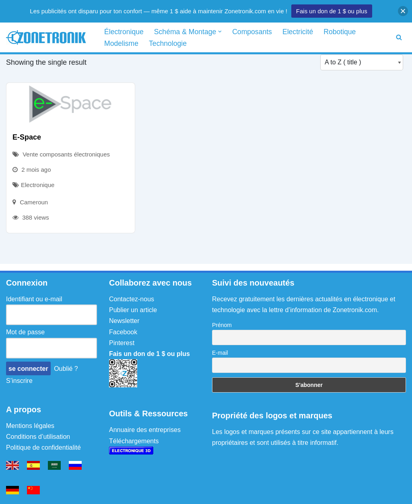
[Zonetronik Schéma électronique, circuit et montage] (48, 37)
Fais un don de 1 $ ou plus (331, 11)
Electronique (37, 184)
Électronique (124, 32)
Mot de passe (25, 332)
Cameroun (34, 202)
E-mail (220, 353)
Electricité (297, 32)
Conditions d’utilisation (38, 436)
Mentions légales (30, 425)
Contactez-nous (131, 299)
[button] (220, 31)
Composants (252, 32)
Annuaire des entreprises (145, 429)
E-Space (26, 137)
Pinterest (121, 342)
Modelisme (121, 43)
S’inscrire (19, 380)
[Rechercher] (399, 37)
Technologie (168, 43)
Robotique (339, 32)
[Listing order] (361, 62)
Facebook (123, 332)
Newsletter (124, 320)
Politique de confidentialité (43, 447)
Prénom (222, 325)
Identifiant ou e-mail (34, 299)
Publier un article (133, 310)
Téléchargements (134, 441)
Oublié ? (66, 368)
